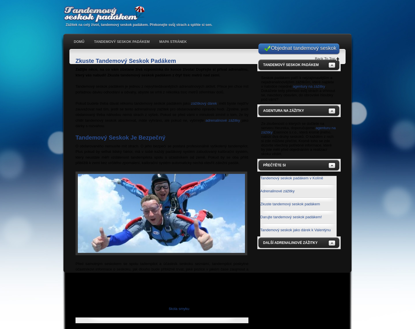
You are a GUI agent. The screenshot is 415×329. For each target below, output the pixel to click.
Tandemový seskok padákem (106, 14)
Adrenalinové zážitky (277, 191)
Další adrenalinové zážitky (290, 243)
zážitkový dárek (204, 103)
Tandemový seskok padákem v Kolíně (291, 178)
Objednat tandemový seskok (303, 48)
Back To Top (325, 59)
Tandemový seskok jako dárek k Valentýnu (295, 230)
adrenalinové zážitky (222, 120)
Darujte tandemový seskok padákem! (291, 217)
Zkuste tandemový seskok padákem (290, 204)
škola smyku (179, 309)
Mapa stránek (173, 42)
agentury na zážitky (309, 86)
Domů (79, 42)
